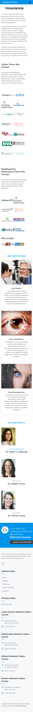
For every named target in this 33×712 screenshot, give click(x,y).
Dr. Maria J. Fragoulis (16, 452)
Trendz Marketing (20, 706)
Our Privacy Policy (6, 604)
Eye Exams (16, 288)
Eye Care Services (17, 256)
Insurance (6, 591)
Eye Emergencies (17, 392)
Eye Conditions (16, 339)
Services (5, 581)
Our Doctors (6, 584)
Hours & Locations (8, 587)
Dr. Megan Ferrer (16, 484)
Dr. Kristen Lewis (16, 516)
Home (4, 577)
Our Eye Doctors (16, 422)
